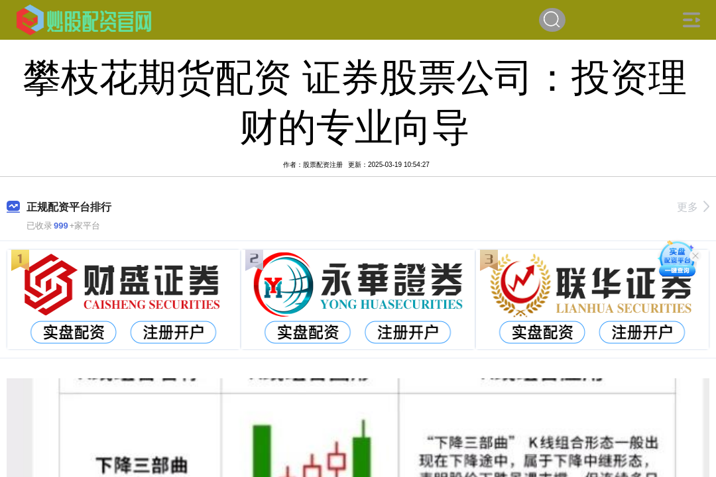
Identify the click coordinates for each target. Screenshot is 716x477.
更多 (693, 207)
